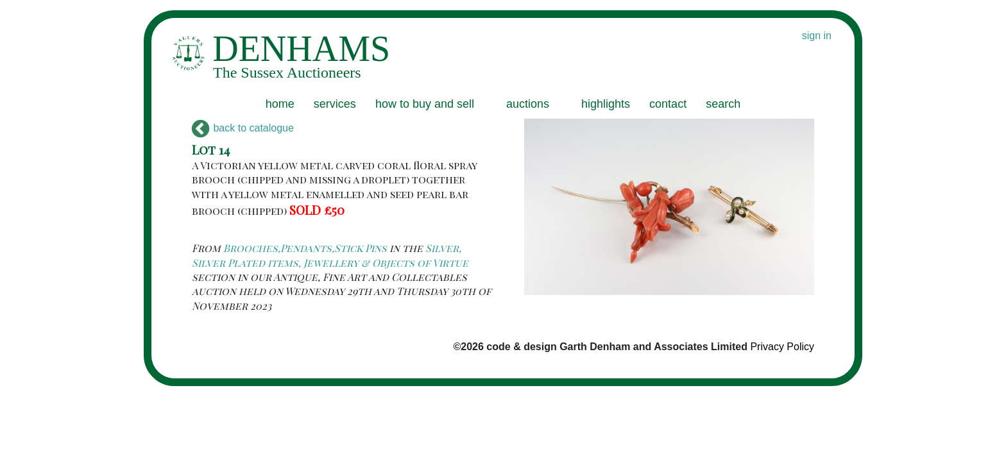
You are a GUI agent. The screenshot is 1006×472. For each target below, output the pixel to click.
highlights (605, 103)
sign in (816, 35)
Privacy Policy (782, 346)
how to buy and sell (424, 103)
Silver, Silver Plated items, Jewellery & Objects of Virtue (330, 255)
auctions (527, 103)
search (723, 103)
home (280, 103)
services (335, 103)
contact (667, 103)
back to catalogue (243, 127)
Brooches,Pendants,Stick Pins (305, 248)
